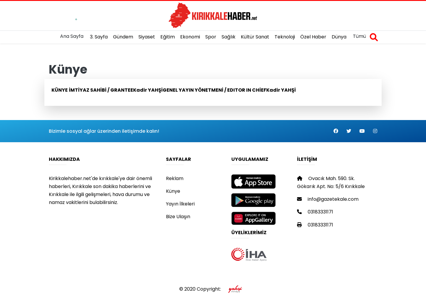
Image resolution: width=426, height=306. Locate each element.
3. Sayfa (99, 36)
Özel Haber (313, 36)
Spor (210, 36)
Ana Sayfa (71, 36)
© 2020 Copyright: (213, 289)
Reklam (174, 178)
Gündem (123, 36)
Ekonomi (190, 36)
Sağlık (228, 36)
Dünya (339, 36)
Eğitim (167, 36)
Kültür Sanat (255, 36)
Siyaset (146, 36)
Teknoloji (285, 36)
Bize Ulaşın (178, 216)
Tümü (359, 36)
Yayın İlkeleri (180, 203)
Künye (173, 191)
